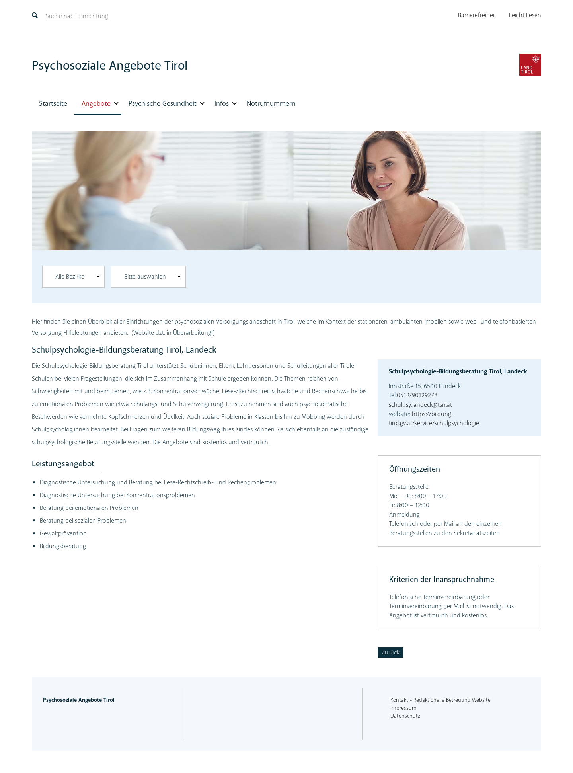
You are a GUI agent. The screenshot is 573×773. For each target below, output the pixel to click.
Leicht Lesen (525, 15)
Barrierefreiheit (477, 15)
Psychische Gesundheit (163, 103)
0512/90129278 (417, 395)
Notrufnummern (271, 103)
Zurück (391, 652)
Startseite (53, 103)
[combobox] (73, 277)
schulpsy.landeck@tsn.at (420, 405)
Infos (221, 103)
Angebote (96, 103)
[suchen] (77, 16)
